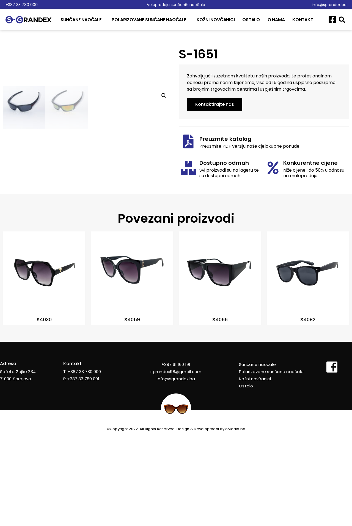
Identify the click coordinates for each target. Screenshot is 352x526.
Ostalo (251, 20)
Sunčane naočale (82, 20)
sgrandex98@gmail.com (175, 458)
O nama (276, 20)
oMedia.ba (235, 515)
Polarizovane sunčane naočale (150, 20)
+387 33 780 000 (22, 4)
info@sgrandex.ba (329, 4)
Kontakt (302, 20)
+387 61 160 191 (175, 451)
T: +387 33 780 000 (82, 458)
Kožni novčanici (216, 20)
